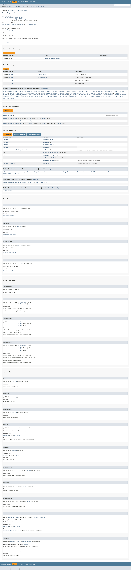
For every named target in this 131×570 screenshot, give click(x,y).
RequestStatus (7, 115)
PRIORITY (40, 95)
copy (16, 172)
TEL (61, 96)
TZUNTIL (116, 96)
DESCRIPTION (108, 91)
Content (16, 455)
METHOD (107, 93)
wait (37, 182)
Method (22, 6)
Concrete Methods (34, 134)
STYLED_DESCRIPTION (45, 96)
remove (100, 172)
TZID (76, 96)
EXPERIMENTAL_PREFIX (32, 93)
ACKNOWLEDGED (7, 91)
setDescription (48, 152)
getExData (46, 142)
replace (114, 172)
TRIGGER (71, 96)
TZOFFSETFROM (99, 96)
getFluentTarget (29, 172)
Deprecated (24, 1)
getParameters (69, 172)
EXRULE (43, 93)
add (4, 172)
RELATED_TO (82, 95)
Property (21, 24)
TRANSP (65, 96)
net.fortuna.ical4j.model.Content (13, 17)
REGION (75, 95)
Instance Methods (19, 134)
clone (5, 182)
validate (46, 163)
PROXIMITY (53, 95)
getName (38, 172)
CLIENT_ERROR (42, 74)
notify (24, 182)
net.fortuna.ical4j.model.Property (16, 19)
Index (30, 1)
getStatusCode (47, 144)
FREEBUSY (61, 93)
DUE (11, 93)
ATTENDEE (27, 91)
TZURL (122, 96)
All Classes (4, 4)
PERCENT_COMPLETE (21, 95)
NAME (111, 93)
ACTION (15, 91)
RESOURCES (118, 95)
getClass (18, 182)
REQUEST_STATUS (98, 95)
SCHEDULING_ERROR (44, 80)
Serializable (6, 24)
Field (12, 6)
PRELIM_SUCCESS (43, 77)
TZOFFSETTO (108, 96)
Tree (19, 1)
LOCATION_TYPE (98, 93)
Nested (8, 6)
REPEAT (89, 95)
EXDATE (22, 93)
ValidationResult (9, 163)
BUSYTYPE (34, 91)
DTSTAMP (121, 91)
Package (9, 1)
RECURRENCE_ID (67, 95)
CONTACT (88, 91)
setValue (46, 160)
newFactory (46, 149)
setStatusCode (47, 157)
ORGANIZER (118, 93)
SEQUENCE (6, 96)
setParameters (7, 173)
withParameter (7, 190)
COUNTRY (94, 91)
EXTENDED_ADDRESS (51, 93)
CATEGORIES (61, 91)
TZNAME (92, 96)
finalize (11, 182)
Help (34, 1)
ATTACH (21, 91)
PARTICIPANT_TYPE (9, 95)
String (10, 74)
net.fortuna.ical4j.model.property (17, 10)
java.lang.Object (6, 16)
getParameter (47, 172)
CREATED (100, 91)
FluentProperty (31, 24)
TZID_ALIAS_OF (83, 96)
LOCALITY (83, 93)
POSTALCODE (32, 95)
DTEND (115, 91)
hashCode (94, 172)
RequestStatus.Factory (52, 58)
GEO (67, 93)
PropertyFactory (16, 149)
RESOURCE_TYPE (108, 95)
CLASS (68, 91)
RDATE (59, 95)
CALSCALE (54, 91)
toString (16, 173)
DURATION (16, 93)
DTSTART (5, 93)
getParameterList (58, 172)
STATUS (12, 96)
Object (35, 179)
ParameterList (17, 121)
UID (4, 98)
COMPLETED (81, 91)
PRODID (46, 95)
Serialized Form (6, 43)
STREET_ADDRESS (21, 96)
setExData (46, 155)
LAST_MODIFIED (74, 93)
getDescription (48, 139)
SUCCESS (40, 83)
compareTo (10, 172)
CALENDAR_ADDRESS (44, 91)
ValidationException (39, 517)
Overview (3, 1)
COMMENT (74, 91)
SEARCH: (111, 5)
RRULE (124, 95)
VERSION (12, 98)
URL (8, 98)
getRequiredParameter (83, 172)
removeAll (107, 172)
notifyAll (31, 182)
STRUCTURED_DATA (32, 96)
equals (21, 172)
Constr (17, 6)
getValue (46, 147)
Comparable (14, 24)
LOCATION (90, 93)
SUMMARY (55, 96)
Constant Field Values (9, 215)
